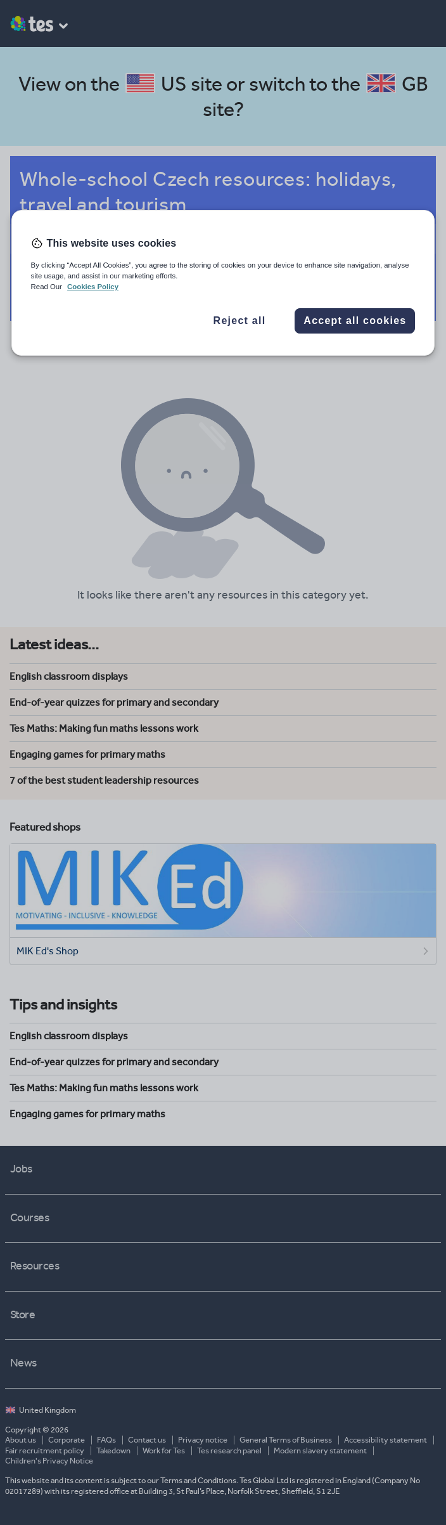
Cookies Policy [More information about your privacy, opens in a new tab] (92, 286)
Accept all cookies (354, 320)
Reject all (239, 320)
